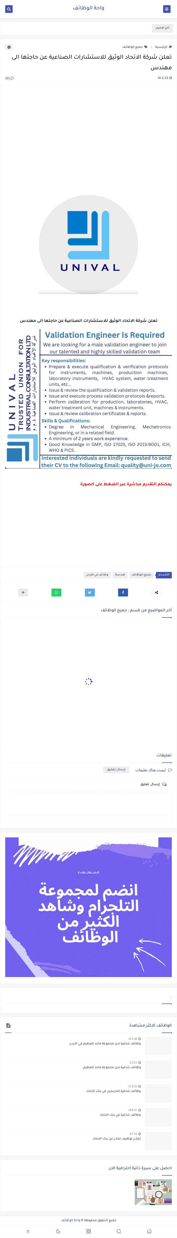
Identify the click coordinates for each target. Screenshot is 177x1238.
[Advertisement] (88, 141)
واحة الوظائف (88, 8)
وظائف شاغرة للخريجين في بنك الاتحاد (113, 1091)
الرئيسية (163, 47)
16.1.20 (132, 1038)
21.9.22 (132, 1086)
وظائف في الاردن (97, 575)
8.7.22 (133, 1133)
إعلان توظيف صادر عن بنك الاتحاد (117, 1139)
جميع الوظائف (135, 47)
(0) (9, 78)
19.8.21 (132, 1110)
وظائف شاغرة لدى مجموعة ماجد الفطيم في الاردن (105, 1044)
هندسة (120, 575)
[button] (123, 592)
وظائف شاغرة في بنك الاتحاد (120, 1115)
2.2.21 (133, 1062)
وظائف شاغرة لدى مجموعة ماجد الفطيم (112, 1067)
